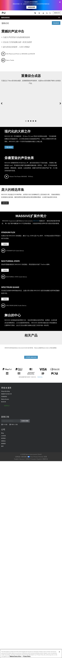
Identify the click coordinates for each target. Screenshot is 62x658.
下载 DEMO (9, 147)
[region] (31, 653)
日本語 (28, 459)
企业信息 (3, 435)
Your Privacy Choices (35, 456)
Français (33, 459)
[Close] (59, 652)
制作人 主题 (15, 424)
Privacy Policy (27, 656)
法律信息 (18, 456)
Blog (2, 433)
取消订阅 (3, 401)
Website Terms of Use (15, 656)
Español (39, 459)
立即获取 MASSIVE (31, 357)
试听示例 (5, 203)
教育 (2, 446)
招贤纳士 (3, 441)
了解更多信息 (39, 376)
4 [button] (33, 121)
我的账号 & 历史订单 (6, 394)
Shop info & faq (5, 391)
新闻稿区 (3, 443)
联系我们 (3, 438)
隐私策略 (24, 456)
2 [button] (28, 121)
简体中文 (45, 459)
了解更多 (5, 244)
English (16, 459)
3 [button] (30, 121)
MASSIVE (5, 17)
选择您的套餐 (31, 7)
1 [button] (25, 121)
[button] (1, 105)
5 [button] (35, 121)
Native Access (5, 399)
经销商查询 (4, 396)
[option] (31, 103)
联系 (45, 456)
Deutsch (22, 459)
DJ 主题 (5, 424)
